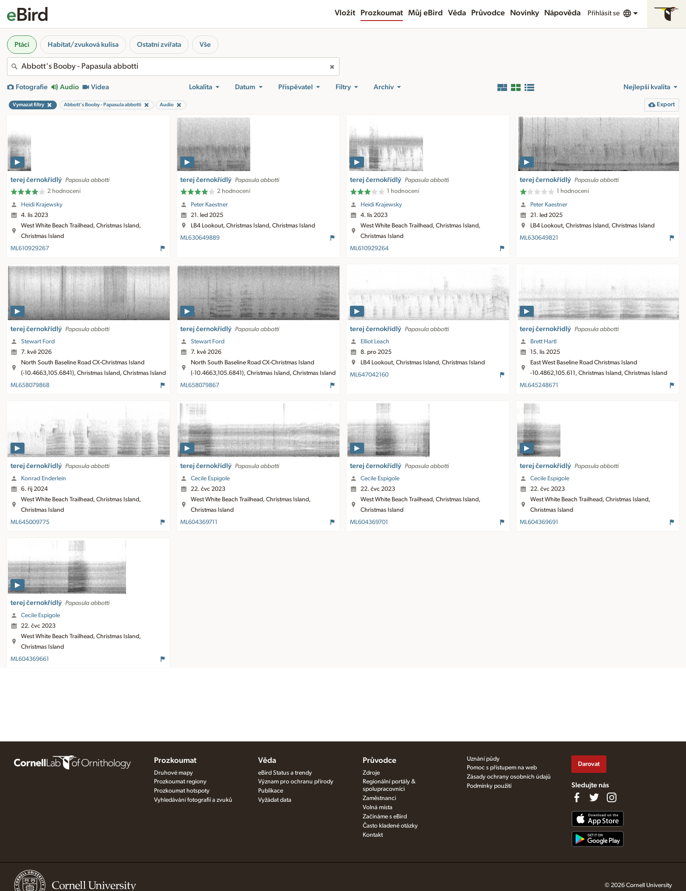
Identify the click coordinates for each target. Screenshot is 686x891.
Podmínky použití (489, 786)
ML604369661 (29, 659)
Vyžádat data (274, 800)
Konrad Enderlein (43, 478)
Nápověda (562, 13)
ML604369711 (198, 522)
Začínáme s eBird (385, 817)
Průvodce (488, 13)
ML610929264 (369, 248)
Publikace (270, 791)
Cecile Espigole (210, 478)
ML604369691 (539, 522)
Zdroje (371, 773)
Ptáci (21, 44)
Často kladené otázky (390, 826)
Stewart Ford (38, 342)
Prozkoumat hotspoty (182, 791)
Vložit (345, 13)
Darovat (589, 764)
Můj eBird (425, 13)
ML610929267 (29, 248)
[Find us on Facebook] (576, 797)
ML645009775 (29, 522)
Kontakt (373, 835)
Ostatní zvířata (159, 44)
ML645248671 (539, 385)
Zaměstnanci (379, 798)
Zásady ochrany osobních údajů (509, 777)
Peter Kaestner (209, 205)
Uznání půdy (483, 759)
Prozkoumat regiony (180, 782)
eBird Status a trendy (285, 773)
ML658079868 (29, 385)
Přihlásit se (604, 13)
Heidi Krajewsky (42, 205)
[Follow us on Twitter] (594, 797)
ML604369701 (369, 522)
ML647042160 (369, 375)
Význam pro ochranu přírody (295, 782)
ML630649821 (539, 238)
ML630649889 (200, 238)
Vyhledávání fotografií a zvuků (193, 800)
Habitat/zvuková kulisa (83, 44)
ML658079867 (199, 385)
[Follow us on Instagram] (611, 797)
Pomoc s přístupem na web (502, 768)
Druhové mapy (173, 773)
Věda (457, 13)
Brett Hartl (543, 342)
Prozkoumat (381, 13)
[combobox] (173, 66)
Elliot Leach (374, 342)
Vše (205, 44)
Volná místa (377, 807)
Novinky (524, 13)
